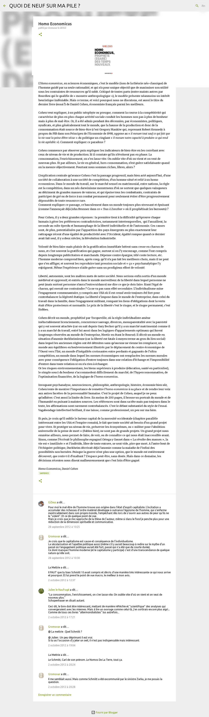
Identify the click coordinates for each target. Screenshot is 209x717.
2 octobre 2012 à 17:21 (61, 617)
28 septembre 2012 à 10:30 (64, 557)
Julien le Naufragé (58, 589)
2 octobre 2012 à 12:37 (61, 580)
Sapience (44, 473)
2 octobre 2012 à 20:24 (61, 664)
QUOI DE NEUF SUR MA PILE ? (44, 6)
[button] (40, 34)
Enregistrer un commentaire (54, 694)
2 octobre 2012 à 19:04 (61, 645)
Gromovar (54, 536)
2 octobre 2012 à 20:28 (61, 686)
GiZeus (52, 502)
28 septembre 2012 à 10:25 (64, 526)
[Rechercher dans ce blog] (189, 6)
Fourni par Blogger (104, 712)
